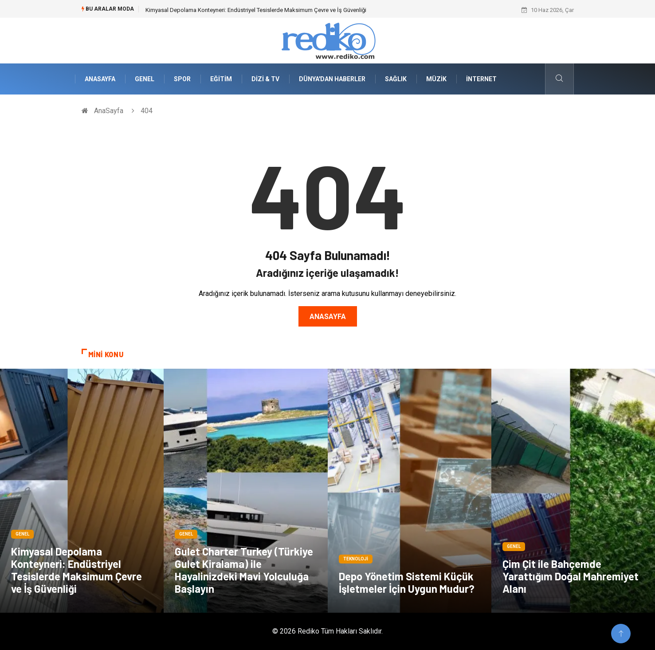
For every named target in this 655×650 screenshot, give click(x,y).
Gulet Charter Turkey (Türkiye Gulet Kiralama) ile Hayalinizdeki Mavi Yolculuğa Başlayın (244, 570)
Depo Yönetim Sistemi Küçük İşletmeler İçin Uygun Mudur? (407, 582)
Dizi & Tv (265, 79)
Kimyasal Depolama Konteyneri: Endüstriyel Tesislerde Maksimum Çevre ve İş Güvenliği (255, 10)
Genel (144, 79)
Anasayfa (328, 316)
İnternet (481, 79)
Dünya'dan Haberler (332, 79)
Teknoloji (355, 558)
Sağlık (396, 79)
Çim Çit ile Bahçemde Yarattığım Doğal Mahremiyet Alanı (570, 576)
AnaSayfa (100, 79)
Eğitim (221, 79)
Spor (182, 79)
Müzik (436, 79)
